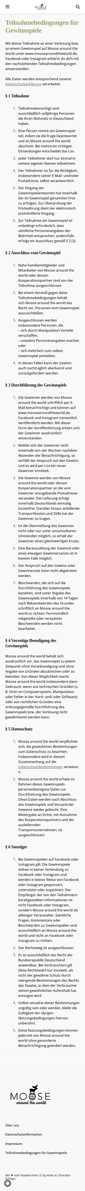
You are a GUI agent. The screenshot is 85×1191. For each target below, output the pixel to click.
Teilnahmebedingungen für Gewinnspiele (36, 1153)
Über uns (12, 1125)
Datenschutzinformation (23, 1134)
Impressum (13, 1143)
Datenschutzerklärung (23, 84)
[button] (7, 1183)
